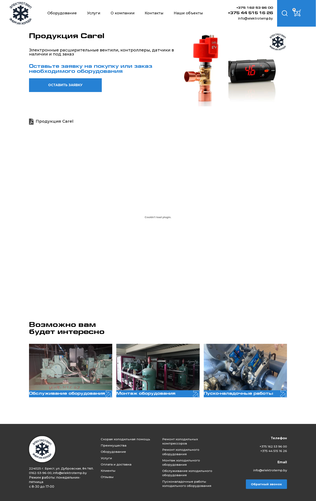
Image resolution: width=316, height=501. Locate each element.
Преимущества (114, 441)
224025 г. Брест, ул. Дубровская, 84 (58, 464)
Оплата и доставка (118, 461)
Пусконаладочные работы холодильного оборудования (188, 481)
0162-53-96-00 (47, 468)
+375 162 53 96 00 (252, 7)
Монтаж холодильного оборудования (183, 459)
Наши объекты (188, 13)
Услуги (93, 13)
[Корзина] (298, 13)
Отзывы (108, 474)
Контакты (154, 13)
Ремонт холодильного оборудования (182, 448)
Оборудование (62, 13)
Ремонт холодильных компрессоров (181, 437)
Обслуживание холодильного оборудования (189, 470)
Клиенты (109, 467)
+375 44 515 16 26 (248, 13)
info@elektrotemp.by (252, 18)
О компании (123, 13)
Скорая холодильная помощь (127, 435)
